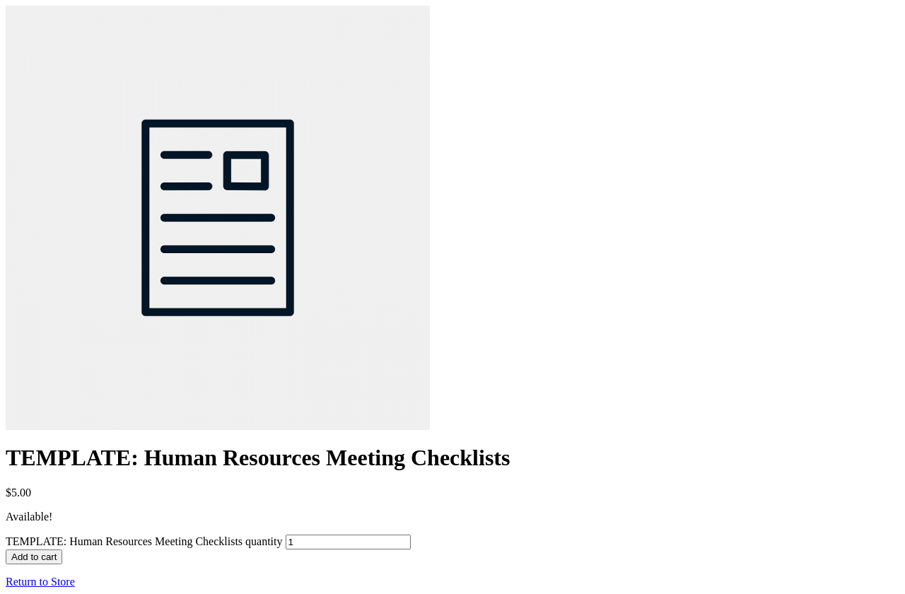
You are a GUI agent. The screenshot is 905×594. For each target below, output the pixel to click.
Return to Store (40, 582)
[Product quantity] (348, 542)
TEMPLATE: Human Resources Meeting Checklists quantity (144, 541)
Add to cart (34, 557)
